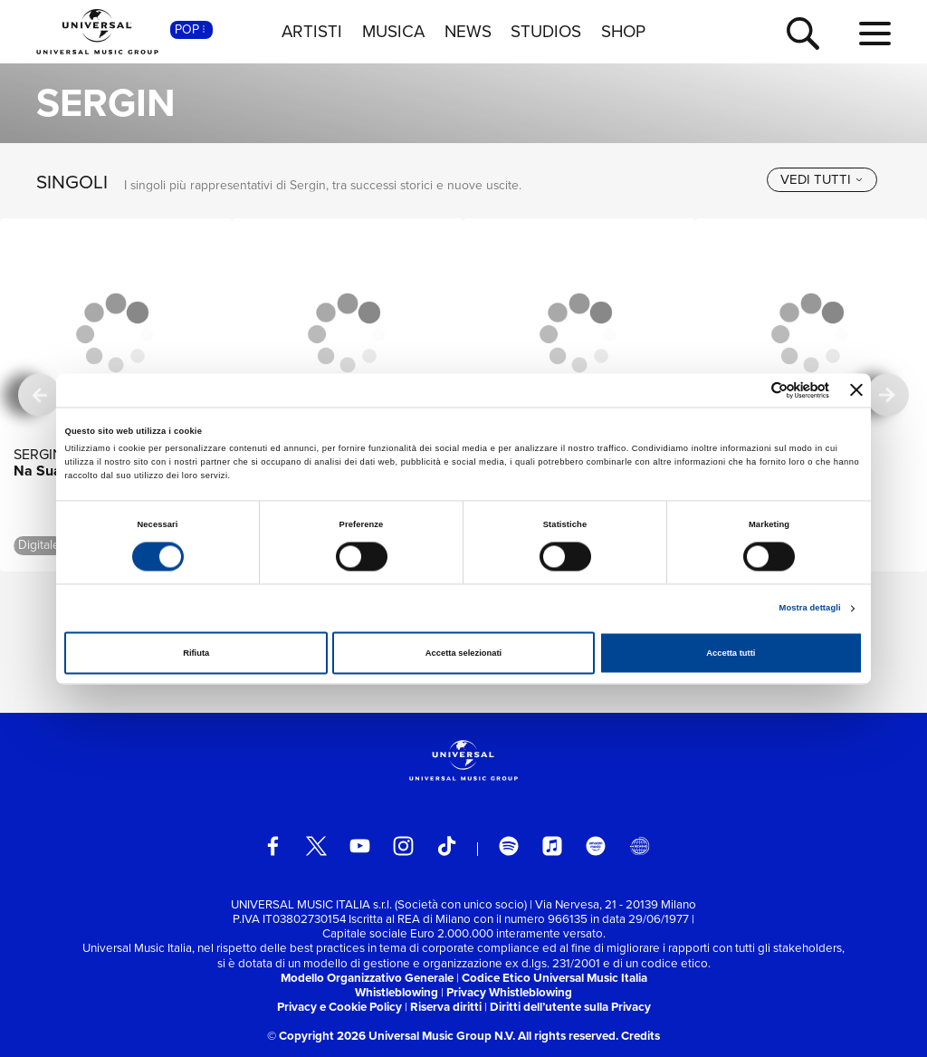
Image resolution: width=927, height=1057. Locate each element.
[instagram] (403, 846)
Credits (640, 1035)
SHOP (623, 31)
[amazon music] (596, 846)
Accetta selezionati (463, 653)
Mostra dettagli (810, 608)
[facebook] (273, 846)
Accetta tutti (730, 653)
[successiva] (887, 395)
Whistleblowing (396, 992)
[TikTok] (447, 846)
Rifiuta (196, 653)
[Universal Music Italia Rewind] (639, 846)
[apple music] (553, 846)
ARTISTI (312, 31)
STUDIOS (546, 31)
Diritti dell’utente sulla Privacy (570, 1006)
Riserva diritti (446, 1006)
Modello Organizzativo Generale (367, 977)
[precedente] (39, 395)
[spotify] (509, 846)
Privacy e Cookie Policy (339, 1006)
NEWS (468, 31)
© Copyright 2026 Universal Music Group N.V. (391, 1035)
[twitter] (316, 846)
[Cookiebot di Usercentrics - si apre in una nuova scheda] (750, 390)
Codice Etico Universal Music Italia (554, 977)
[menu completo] (875, 34)
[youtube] (360, 846)
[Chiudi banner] (856, 390)
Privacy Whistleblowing (509, 992)
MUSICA (393, 31)
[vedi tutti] (822, 180)
